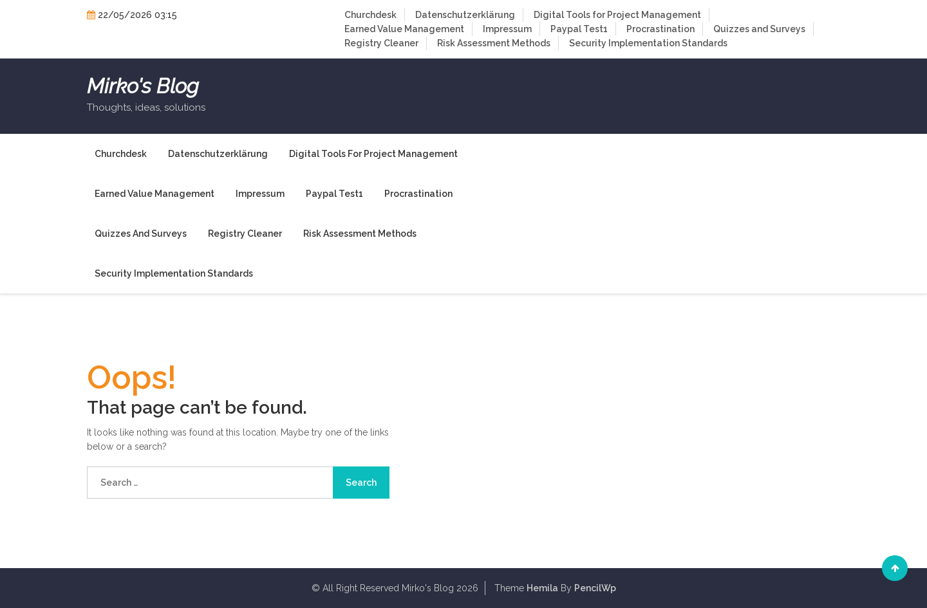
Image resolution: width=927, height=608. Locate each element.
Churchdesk (370, 15)
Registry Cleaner (381, 43)
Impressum (507, 29)
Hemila (542, 588)
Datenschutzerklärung (465, 15)
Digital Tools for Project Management (617, 15)
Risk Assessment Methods (493, 43)
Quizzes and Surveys (759, 29)
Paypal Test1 (579, 29)
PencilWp (595, 588)
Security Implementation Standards (648, 43)
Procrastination (660, 29)
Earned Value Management (404, 29)
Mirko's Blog (143, 86)
